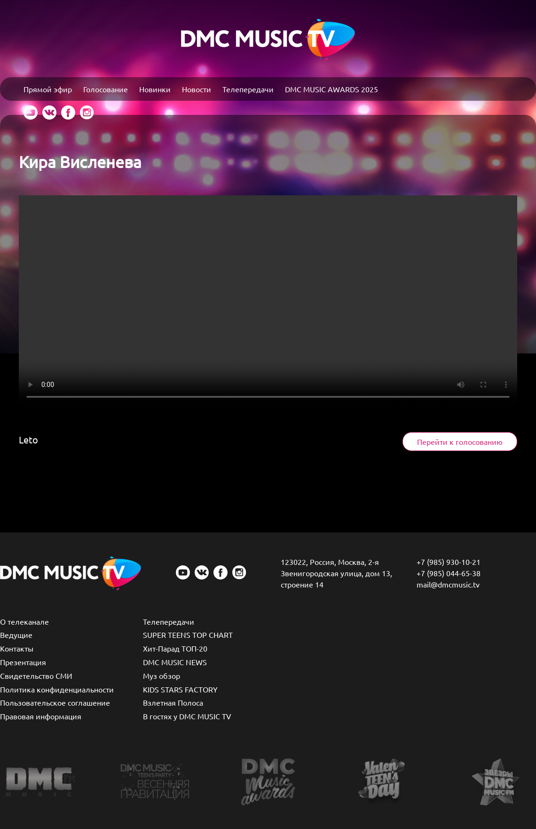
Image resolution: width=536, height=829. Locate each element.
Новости (196, 89)
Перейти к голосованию (460, 441)
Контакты (16, 648)
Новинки (155, 89)
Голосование (105, 89)
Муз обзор (161, 675)
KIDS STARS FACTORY (180, 689)
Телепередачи (248, 89)
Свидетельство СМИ (36, 675)
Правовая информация (40, 716)
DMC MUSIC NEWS (175, 662)
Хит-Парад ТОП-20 (175, 648)
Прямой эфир (48, 89)
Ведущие (16, 634)
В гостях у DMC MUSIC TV (187, 716)
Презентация (23, 662)
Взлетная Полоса (173, 702)
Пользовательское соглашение (55, 702)
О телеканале (24, 621)
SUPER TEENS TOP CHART (188, 634)
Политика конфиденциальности (57, 689)
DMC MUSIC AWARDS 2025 (331, 89)
